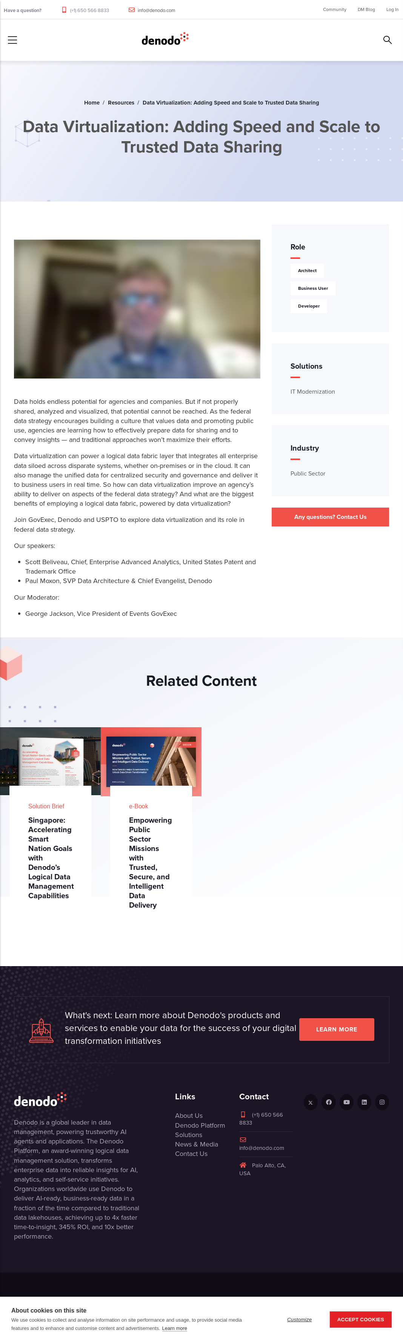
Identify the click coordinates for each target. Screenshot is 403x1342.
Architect (307, 270)
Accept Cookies (360, 1319)
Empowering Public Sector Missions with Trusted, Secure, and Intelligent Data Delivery (150, 862)
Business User (313, 288)
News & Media (196, 1144)
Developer (309, 306)
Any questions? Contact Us (330, 516)
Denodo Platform (200, 1125)
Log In (392, 9)
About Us (189, 1115)
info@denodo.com (156, 10)
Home (92, 102)
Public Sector (308, 473)
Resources (121, 102)
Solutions (188, 1135)
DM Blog (366, 9)
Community (334, 9)
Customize (299, 1319)
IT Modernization (313, 391)
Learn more (336, 1029)
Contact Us (191, 1154)
